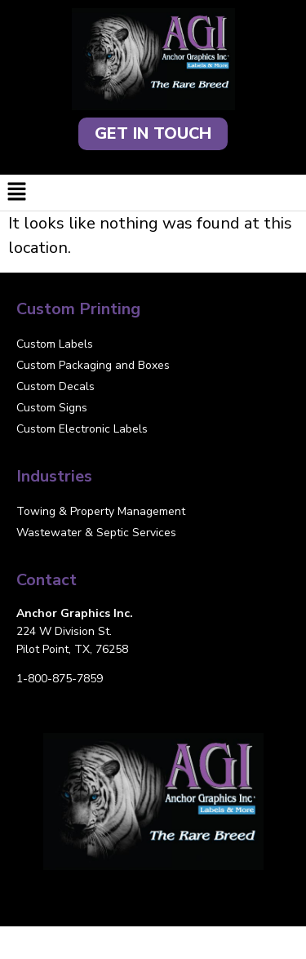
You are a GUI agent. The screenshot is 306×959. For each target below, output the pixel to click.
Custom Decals (55, 386)
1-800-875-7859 (59, 678)
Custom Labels (54, 344)
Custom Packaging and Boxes (93, 365)
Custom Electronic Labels (82, 429)
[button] (153, 193)
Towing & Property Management (100, 511)
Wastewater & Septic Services (96, 532)
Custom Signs (51, 407)
